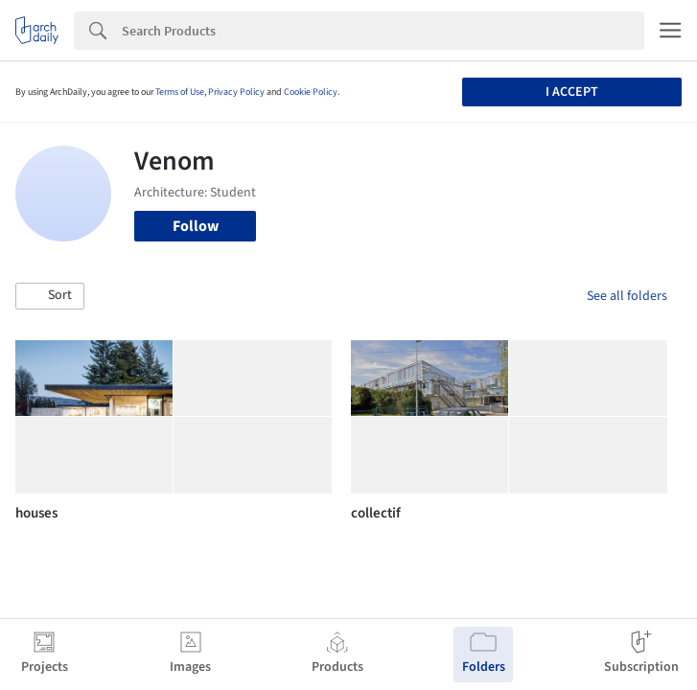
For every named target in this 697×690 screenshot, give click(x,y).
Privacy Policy (236, 92)
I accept (572, 92)
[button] (49, 296)
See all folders (627, 296)
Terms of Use (179, 92)
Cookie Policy (310, 92)
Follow (196, 226)
